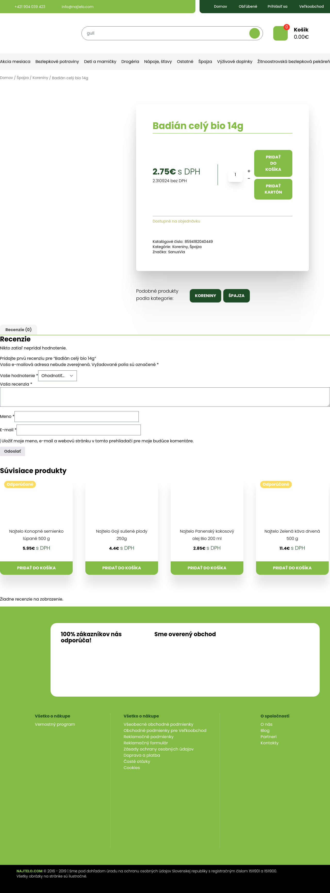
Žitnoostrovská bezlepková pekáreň (294, 62)
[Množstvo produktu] (235, 175)
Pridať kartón (273, 189)
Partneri (269, 737)
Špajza (205, 62)
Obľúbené (243, 6)
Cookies (132, 768)
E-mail (8, 430)
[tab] (18, 330)
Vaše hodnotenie (19, 376)
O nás (267, 724)
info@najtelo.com (73, 7)
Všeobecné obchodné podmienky (158, 724)
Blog (265, 730)
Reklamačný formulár (146, 743)
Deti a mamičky (100, 62)
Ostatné (185, 62)
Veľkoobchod (307, 6)
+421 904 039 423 (25, 7)
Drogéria (130, 62)
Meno (7, 416)
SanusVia (176, 251)
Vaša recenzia (16, 384)
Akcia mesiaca (15, 62)
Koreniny (40, 77)
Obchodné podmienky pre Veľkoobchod (165, 730)
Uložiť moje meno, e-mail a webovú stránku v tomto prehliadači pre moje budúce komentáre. (98, 441)
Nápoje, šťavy (158, 62)
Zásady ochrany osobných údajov (159, 749)
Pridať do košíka (273, 163)
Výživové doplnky (234, 62)
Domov (216, 6)
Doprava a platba (142, 755)
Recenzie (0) (18, 330)
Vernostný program (55, 724)
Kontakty (270, 743)
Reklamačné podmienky (149, 737)
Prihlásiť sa (274, 6)
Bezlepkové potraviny (57, 62)
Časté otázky (137, 761)
